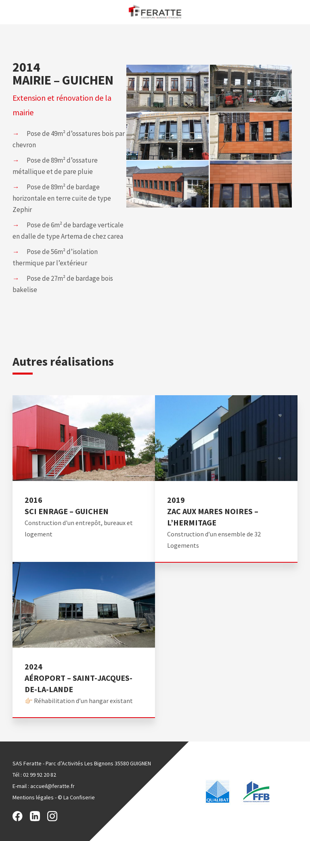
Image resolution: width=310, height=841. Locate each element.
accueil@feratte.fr (52, 786)
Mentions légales (33, 797)
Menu (9, 11)
